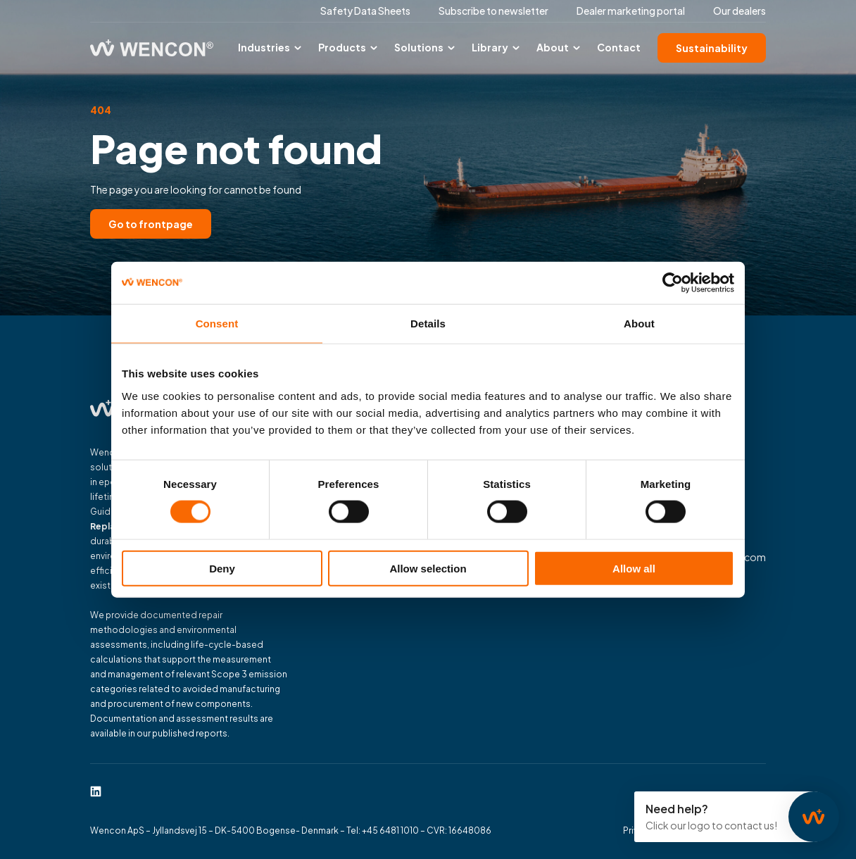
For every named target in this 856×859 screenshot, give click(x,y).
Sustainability (712, 48)
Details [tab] (428, 324)
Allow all (633, 568)
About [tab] (639, 324)
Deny (222, 568)
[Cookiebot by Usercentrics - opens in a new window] (672, 283)
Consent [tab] (217, 324)
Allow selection (427, 568)
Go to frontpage (150, 224)
